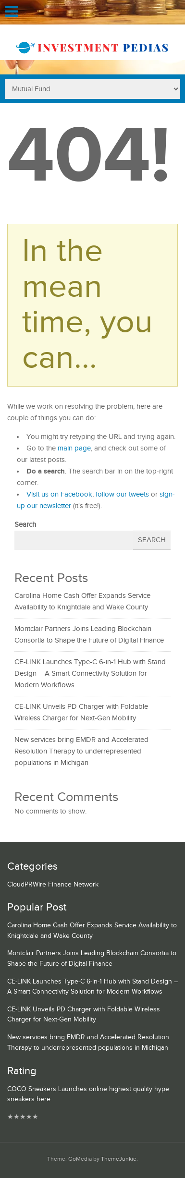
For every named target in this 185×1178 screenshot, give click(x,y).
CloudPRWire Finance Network (53, 884)
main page (74, 448)
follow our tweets (122, 494)
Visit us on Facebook (59, 494)
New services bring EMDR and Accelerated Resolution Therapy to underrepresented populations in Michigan (81, 751)
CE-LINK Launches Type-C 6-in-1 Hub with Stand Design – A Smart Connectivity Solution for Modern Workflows (90, 673)
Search (25, 525)
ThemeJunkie (118, 1159)
